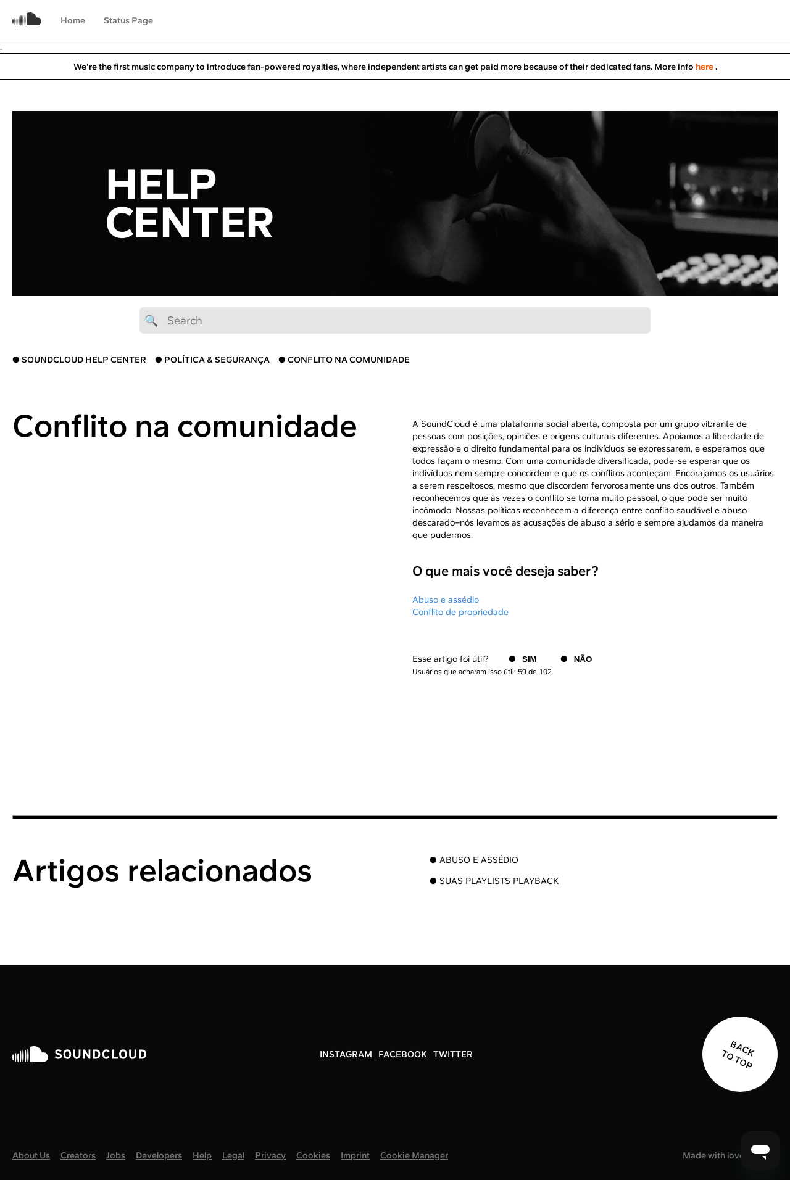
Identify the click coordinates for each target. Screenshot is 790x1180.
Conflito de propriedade (460, 612)
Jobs (115, 1155)
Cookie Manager (414, 1155)
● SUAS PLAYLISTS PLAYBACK (494, 881)
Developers (159, 1155)
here (705, 67)
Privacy (270, 1155)
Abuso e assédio (445, 599)
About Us (31, 1155)
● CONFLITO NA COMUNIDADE (344, 360)
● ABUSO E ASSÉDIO (474, 860)
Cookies (313, 1155)
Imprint (355, 1155)
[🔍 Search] (395, 320)
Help (202, 1155)
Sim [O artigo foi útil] (529, 659)
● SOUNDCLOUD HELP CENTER (79, 360)
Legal (233, 1155)
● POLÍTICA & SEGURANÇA (212, 360)
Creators (78, 1155)
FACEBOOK (402, 1054)
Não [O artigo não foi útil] (583, 659)
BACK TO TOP (737, 1055)
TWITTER (453, 1054)
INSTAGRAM (346, 1054)
